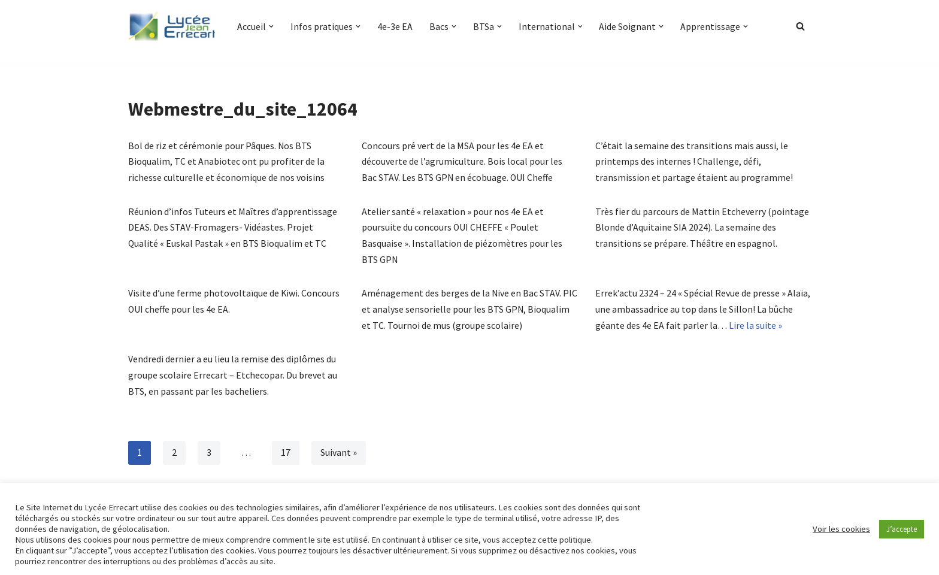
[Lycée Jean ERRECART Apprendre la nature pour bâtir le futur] (172, 26)
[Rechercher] (800, 26)
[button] (271, 26)
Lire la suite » (755, 328)
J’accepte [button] (901, 529)
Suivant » (338, 457)
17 (285, 457)
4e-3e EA (395, 26)
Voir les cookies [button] (841, 528)
